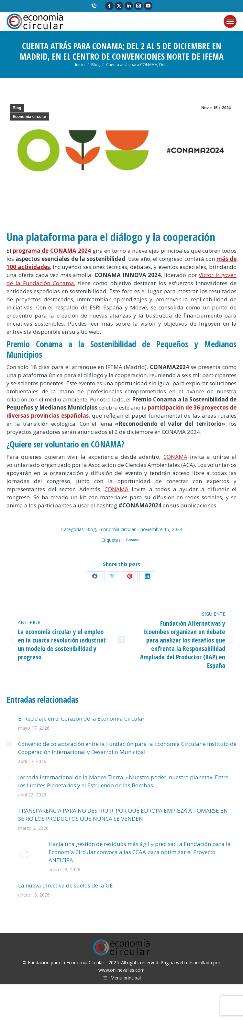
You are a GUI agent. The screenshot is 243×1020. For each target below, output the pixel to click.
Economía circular (29, 116)
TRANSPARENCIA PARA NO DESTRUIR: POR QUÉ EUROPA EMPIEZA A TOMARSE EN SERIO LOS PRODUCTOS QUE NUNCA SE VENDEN (123, 814)
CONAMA (175, 456)
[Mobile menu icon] (230, 21)
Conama (132, 540)
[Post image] (9, 718)
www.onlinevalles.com (121, 970)
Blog (17, 108)
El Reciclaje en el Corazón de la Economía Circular (81, 718)
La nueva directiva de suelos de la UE (65, 885)
